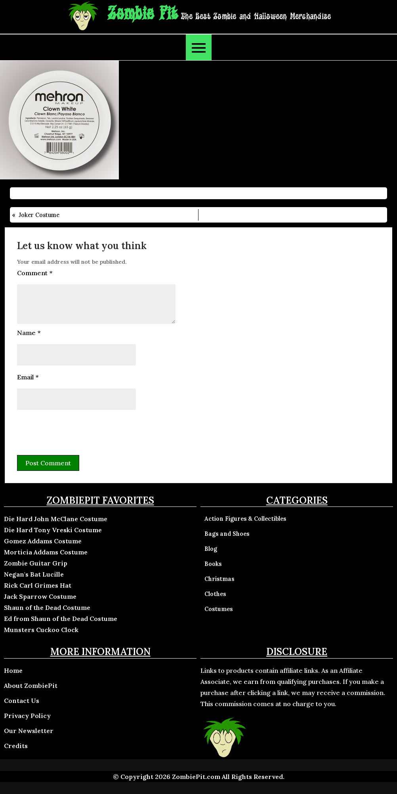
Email (27, 377)
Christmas (219, 579)
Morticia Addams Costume (46, 552)
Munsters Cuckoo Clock (41, 630)
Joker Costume (39, 215)
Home (13, 670)
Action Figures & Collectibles (245, 518)
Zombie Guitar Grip (35, 563)
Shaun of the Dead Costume (47, 607)
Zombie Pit (142, 14)
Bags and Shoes (226, 533)
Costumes (218, 609)
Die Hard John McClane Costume (55, 519)
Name (28, 333)
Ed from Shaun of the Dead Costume (60, 619)
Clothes (215, 594)
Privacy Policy (27, 716)
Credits (16, 746)
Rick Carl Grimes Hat (37, 585)
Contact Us (21, 701)
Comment (34, 273)
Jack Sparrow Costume (40, 596)
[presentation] (77, 431)
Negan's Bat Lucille (34, 574)
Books (212, 563)
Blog (210, 548)
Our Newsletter (28, 731)
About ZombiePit (30, 685)
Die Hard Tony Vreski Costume (53, 530)
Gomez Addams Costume (43, 541)
